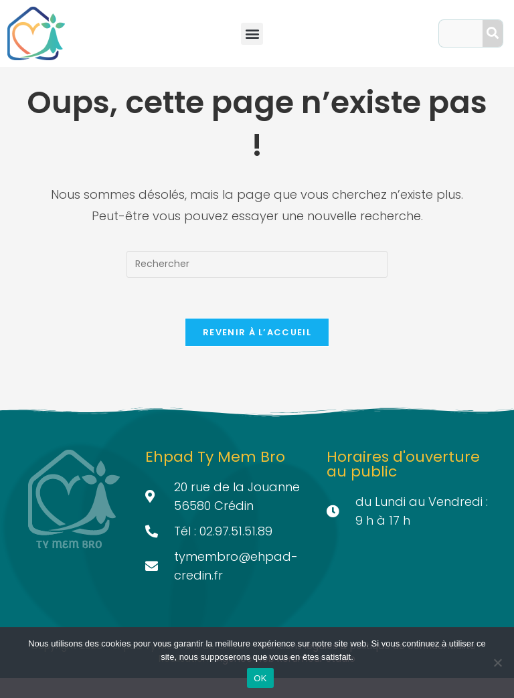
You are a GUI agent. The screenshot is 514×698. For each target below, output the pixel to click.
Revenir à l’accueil (257, 352)
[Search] (493, 33)
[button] (252, 34)
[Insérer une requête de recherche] (257, 284)
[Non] (497, 662)
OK (260, 678)
